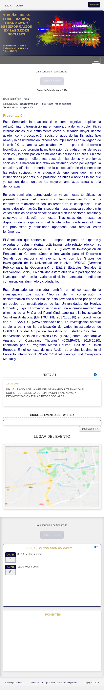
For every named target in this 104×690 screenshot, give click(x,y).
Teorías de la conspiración (18, 107)
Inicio (8, 5)
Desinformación (29, 103)
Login (19, 5)
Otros (25, 99)
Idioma (94, 4)
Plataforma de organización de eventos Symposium (54, 683)
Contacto (20, 683)
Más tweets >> (90, 428)
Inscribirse (52, 81)
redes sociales (63, 103)
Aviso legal (10, 683)
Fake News (46, 103)
